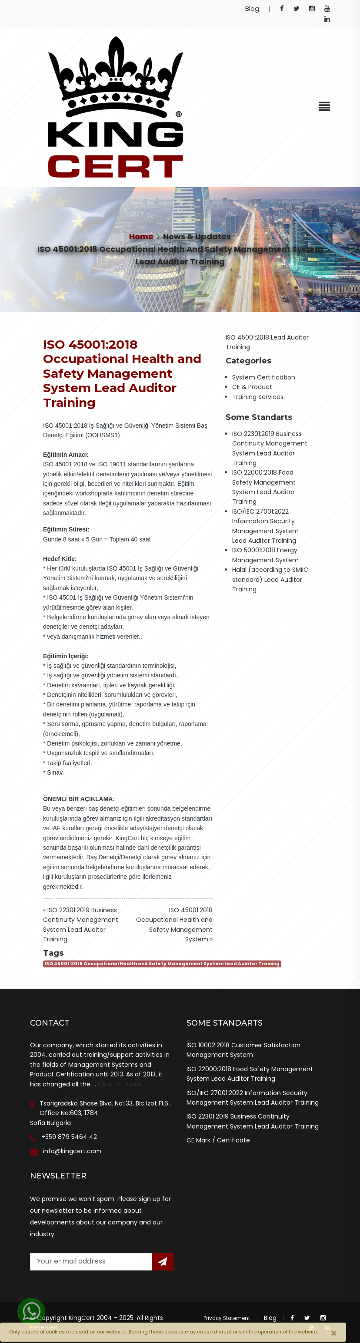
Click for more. (120, 1084)
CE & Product (252, 387)
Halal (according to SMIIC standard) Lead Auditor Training (270, 579)
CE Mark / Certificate (218, 1140)
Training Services (257, 397)
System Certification (263, 377)
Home (141, 236)
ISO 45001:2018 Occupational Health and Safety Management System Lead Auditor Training (162, 963)
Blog (252, 8)
